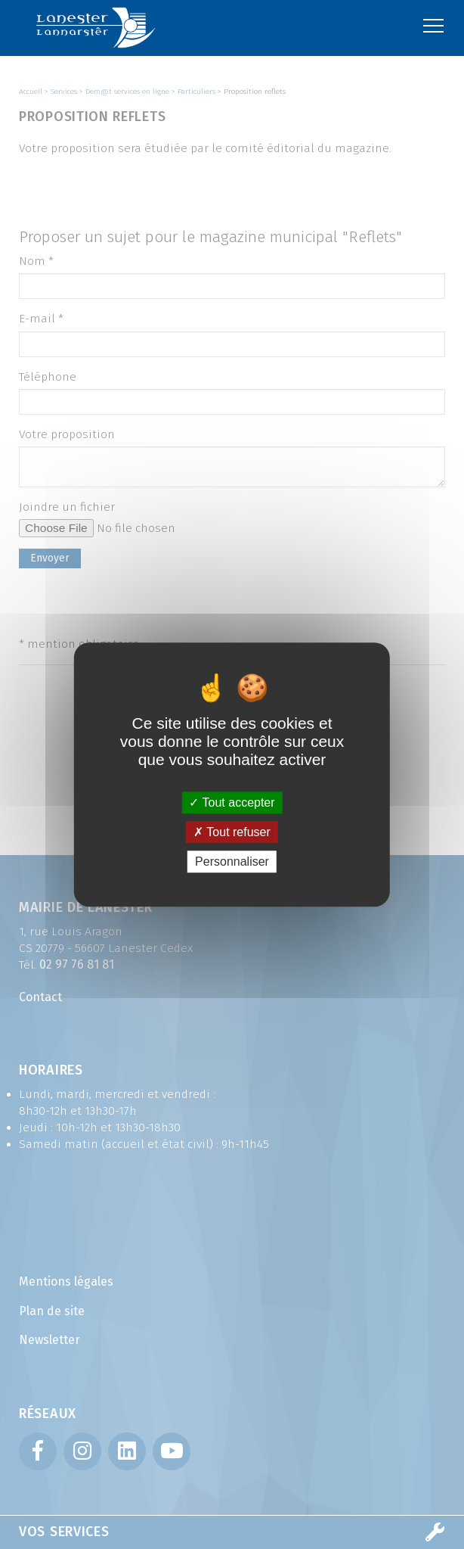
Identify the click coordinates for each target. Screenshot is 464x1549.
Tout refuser (232, 832)
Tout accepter (231, 802)
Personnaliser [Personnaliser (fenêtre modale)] (232, 861)
